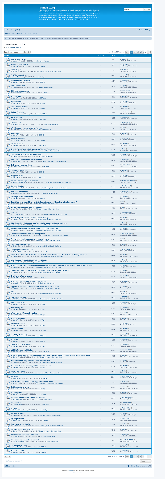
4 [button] (140, 52)
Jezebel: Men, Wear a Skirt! (22, 429)
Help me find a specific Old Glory (24, 435)
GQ (12, 292)
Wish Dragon (16, 70)
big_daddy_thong (18, 235)
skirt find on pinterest (19, 191)
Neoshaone (16, 378)
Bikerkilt (15, 389)
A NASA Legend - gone (20, 75)
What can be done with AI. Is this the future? (29, 281)
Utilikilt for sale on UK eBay (22, 350)
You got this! (16, 96)
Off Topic (42, 66)
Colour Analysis (17, 112)
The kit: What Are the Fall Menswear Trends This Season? (34, 149)
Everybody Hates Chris (20, 244)
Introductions (48, 399)
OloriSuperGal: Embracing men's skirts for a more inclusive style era (39, 223)
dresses (14, 213)
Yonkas (15, 71)
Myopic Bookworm (18, 441)
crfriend (15, 315)
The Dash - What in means (21, 276)
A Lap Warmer (16, 392)
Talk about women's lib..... (21, 165)
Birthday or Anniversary (20, 91)
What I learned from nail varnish (24, 313)
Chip (14, 129)
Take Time (15, 133)
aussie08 (16, 283)
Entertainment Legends (20, 80)
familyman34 (17, 352)
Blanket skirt (16, 123)
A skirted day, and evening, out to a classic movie (31, 366)
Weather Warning (18, 318)
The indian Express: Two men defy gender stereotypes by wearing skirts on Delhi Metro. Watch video (51, 265)
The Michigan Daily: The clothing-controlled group (31, 218)
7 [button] (147, 52)
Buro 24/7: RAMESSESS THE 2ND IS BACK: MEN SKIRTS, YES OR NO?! (40, 271)
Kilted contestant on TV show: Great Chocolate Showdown (34, 228)
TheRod (15, 426)
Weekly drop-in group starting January (26, 128)
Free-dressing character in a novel (25, 440)
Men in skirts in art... (19, 59)
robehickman (17, 114)
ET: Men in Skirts (18, 413)
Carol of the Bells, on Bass (21, 345)
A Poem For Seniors (19, 334)
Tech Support (16, 117)
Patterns (14, 376)
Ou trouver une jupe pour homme (24, 181)
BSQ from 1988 (17, 329)
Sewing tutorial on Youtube (22, 197)
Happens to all (17, 176)
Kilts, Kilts (42, 108)
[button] (127, 52)
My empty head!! (17, 419)
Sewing (42, 198)
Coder (15, 87)
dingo (14, 262)
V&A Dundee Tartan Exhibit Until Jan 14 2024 (29, 260)
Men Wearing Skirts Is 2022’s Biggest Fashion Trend (32, 382)
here (78, 19)
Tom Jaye (16, 156)
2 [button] (134, 52)
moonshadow (17, 251)
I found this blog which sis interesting (26, 154)
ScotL (14, 246)
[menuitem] (17, 29)
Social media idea (18, 86)
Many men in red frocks (20, 424)
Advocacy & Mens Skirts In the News (49, 71)
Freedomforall (17, 188)
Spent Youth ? (16, 102)
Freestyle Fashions (43, 61)
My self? (14, 408)
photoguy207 (17, 161)
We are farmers (17, 144)
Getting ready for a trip (20, 387)
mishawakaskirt (18, 399)
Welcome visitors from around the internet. (28, 398)
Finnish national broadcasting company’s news (30, 239)
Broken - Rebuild (18, 324)
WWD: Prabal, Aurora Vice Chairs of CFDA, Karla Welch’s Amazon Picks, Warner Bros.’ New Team (50, 355)
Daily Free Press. (18, 371)
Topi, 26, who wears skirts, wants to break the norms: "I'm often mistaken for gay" (44, 202)
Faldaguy (16, 436)
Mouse (15, 61)
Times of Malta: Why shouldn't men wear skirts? (30, 361)
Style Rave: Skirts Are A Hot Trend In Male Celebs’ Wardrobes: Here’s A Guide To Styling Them (49, 255)
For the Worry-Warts (19, 445)
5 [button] (143, 52)
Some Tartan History (19, 107)
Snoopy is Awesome (19, 170)
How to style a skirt (18, 297)
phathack (16, 383)
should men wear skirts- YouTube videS (27, 160)
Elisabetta (16, 140)
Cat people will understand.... (22, 250)
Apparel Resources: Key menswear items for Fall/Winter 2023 (35, 287)
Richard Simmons (18, 139)
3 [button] (137, 52)
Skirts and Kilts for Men (45, 87)
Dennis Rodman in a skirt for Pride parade (28, 234)
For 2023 (14, 339)
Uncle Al (16, 66)
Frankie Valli (16, 403)
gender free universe (19, 182)
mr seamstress (17, 92)
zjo (14, 203)
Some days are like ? (19, 64)
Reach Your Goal (17, 302)
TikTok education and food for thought (26, 207)
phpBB (71, 470)
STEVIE (15, 299)
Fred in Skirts (17, 166)
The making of (16, 308)
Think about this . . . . (19, 450)
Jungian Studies (17, 186)
